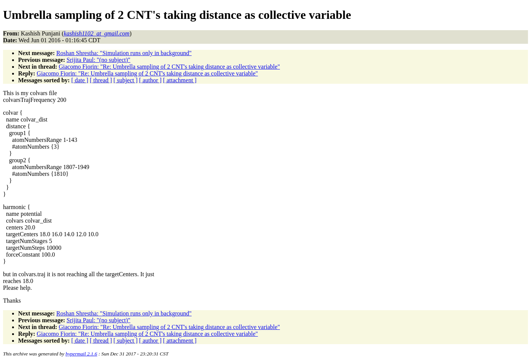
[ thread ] (101, 80)
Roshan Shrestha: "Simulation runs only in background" (124, 53)
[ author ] (150, 80)
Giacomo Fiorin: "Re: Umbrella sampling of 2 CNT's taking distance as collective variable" (169, 66)
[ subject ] (126, 80)
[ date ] (79, 80)
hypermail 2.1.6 (81, 354)
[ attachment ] (179, 80)
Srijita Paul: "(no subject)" (98, 60)
